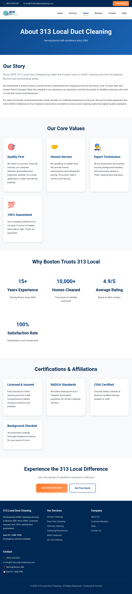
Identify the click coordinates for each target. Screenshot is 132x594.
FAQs (124, 13)
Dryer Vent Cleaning (56, 521)
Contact (112, 13)
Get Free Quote (82, 488)
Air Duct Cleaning (55, 517)
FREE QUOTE (120, 3)
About (86, 13)
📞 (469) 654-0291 (11, 3)
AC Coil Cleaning (54, 540)
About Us (95, 517)
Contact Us (96, 530)
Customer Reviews (99, 521)
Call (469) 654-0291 (51, 487)
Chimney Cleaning (55, 526)
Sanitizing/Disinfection (57, 530)
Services (73, 13)
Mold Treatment (54, 535)
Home (60, 13)
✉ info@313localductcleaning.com (38, 3)
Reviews (98, 13)
